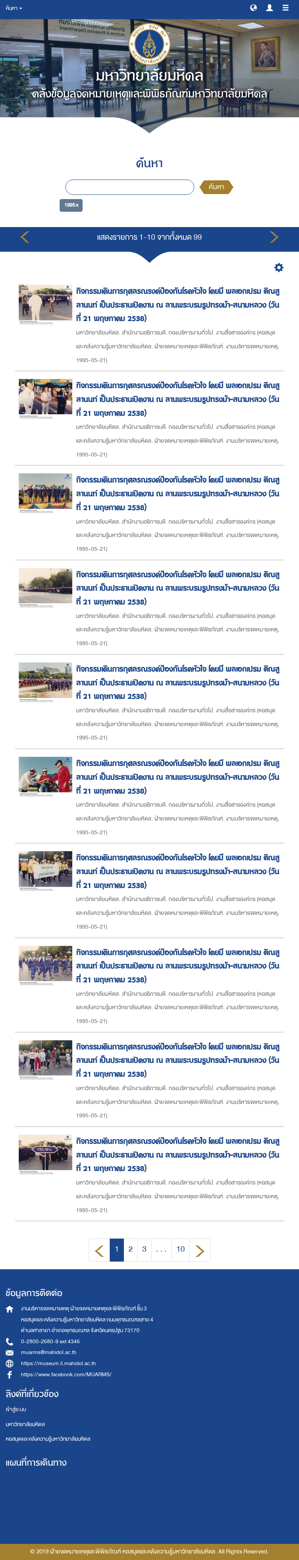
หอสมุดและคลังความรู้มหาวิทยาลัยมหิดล (48, 1439)
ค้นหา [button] (14, 8)
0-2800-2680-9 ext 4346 (50, 1341)
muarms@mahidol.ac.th (48, 1352)
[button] (253, 7)
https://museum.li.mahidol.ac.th (58, 1363)
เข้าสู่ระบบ (16, 1409)
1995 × (71, 205)
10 (180, 1249)
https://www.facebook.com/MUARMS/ (66, 1374)
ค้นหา (216, 187)
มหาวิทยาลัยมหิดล (25, 1424)
